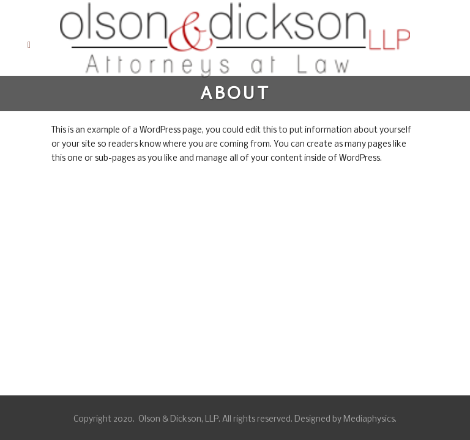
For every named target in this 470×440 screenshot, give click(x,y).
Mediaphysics (369, 419)
